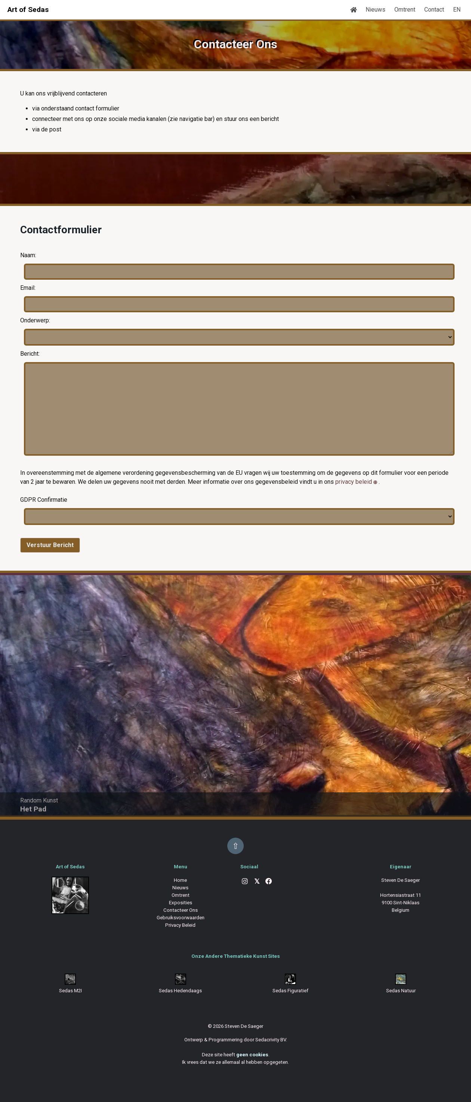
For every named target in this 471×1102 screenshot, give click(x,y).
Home (180, 880)
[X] (256, 882)
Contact (434, 9)
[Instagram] (244, 882)
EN (457, 9)
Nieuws (375, 9)
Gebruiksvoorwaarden (180, 917)
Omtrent (404, 9)
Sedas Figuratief (290, 990)
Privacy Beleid (180, 925)
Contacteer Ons (180, 910)
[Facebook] (268, 882)
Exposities (180, 902)
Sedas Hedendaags (180, 990)
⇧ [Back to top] (235, 846)
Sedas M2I (70, 990)
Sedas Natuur (401, 990)
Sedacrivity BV (270, 1039)
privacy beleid (353, 481)
